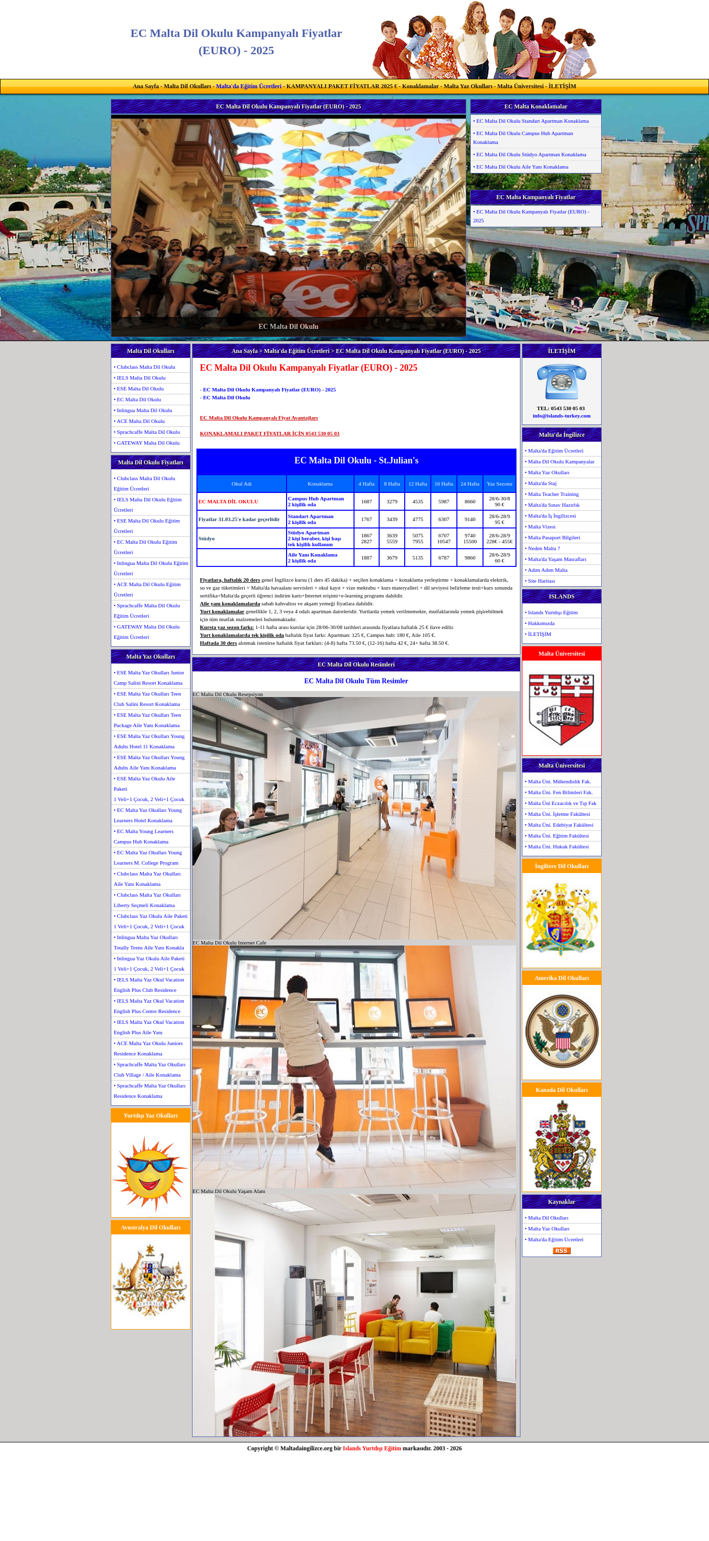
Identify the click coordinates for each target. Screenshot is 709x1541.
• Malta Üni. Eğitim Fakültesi (557, 836)
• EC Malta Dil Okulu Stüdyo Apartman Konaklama (529, 154)
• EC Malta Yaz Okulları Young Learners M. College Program (148, 857)
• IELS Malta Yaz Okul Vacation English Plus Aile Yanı (149, 1027)
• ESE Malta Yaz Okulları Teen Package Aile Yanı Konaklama (147, 720)
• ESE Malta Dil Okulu (139, 388)
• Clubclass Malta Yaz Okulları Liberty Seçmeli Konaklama (147, 900)
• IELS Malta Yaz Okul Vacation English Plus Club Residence (149, 985)
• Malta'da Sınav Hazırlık (552, 505)
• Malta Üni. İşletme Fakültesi (557, 814)
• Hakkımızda (539, 623)
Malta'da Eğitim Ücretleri (249, 86)
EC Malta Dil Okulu (226, 397)
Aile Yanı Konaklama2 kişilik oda (312, 557)
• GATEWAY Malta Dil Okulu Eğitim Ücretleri (147, 632)
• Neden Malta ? (542, 548)
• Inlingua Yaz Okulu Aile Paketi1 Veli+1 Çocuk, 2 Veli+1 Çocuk (149, 963)
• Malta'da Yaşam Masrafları (555, 559)
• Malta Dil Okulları (546, 1218)
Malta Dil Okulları (187, 86)
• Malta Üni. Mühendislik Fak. (558, 781)
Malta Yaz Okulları (468, 86)
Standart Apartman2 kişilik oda (311, 519)
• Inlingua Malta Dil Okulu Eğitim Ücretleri (151, 568)
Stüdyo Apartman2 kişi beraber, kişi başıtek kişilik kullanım (314, 538)
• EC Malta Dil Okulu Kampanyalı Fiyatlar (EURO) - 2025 (531, 216)
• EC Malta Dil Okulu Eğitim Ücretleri (145, 547)
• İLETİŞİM (538, 634)
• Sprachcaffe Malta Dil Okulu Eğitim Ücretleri (147, 610)
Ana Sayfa (146, 86)
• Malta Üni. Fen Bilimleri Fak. (559, 792)
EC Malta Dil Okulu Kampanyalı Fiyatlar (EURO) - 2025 (269, 389)
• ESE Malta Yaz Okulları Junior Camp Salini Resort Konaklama (149, 677)
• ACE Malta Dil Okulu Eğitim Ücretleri (147, 589)
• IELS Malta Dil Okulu (139, 378)
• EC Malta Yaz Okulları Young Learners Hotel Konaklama (148, 815)
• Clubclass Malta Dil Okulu (144, 367)
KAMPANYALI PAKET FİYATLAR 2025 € (342, 86)
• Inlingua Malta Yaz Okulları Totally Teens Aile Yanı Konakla (149, 942)
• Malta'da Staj (541, 483)
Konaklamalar (420, 86)
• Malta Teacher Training (552, 494)
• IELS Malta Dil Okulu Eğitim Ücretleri (148, 504)
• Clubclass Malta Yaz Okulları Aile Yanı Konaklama (147, 879)
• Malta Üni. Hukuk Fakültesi (557, 846)
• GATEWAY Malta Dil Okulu (147, 443)
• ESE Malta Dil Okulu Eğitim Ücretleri (147, 526)
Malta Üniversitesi (520, 86)
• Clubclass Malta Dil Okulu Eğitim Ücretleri (144, 483)
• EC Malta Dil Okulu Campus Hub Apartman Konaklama (523, 137)
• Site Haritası (540, 581)
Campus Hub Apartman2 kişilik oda (316, 501)
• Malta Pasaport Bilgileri (552, 537)
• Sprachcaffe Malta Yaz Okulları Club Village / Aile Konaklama (150, 1069)
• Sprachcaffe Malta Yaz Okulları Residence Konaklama (150, 1091)
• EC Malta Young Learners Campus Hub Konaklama (143, 836)
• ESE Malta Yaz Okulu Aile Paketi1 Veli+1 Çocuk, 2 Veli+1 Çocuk (149, 788)
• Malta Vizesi (540, 526)
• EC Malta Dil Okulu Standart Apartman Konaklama (531, 121)
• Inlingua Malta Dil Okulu (143, 410)
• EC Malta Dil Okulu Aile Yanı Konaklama (520, 167)
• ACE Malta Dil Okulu (139, 421)
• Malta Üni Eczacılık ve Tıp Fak (560, 803)
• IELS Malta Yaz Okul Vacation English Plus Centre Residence (149, 1006)
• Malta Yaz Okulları (547, 472)
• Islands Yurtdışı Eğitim (551, 612)
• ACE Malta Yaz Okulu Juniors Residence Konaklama (148, 1048)
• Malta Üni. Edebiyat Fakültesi (559, 825)
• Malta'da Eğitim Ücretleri (554, 451)
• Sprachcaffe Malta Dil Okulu (147, 432)
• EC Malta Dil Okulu (137, 399)
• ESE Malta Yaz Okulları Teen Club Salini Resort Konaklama (147, 699)
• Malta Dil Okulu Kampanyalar (559, 461)
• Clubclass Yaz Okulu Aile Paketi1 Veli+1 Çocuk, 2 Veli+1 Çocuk (151, 921)
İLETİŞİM (562, 86)
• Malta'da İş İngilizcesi (550, 516)
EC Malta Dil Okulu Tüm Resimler (356, 681)
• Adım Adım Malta (546, 570)
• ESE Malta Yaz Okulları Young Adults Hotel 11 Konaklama (149, 741)
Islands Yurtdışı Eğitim (372, 1448)
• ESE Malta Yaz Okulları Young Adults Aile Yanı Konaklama (149, 762)
